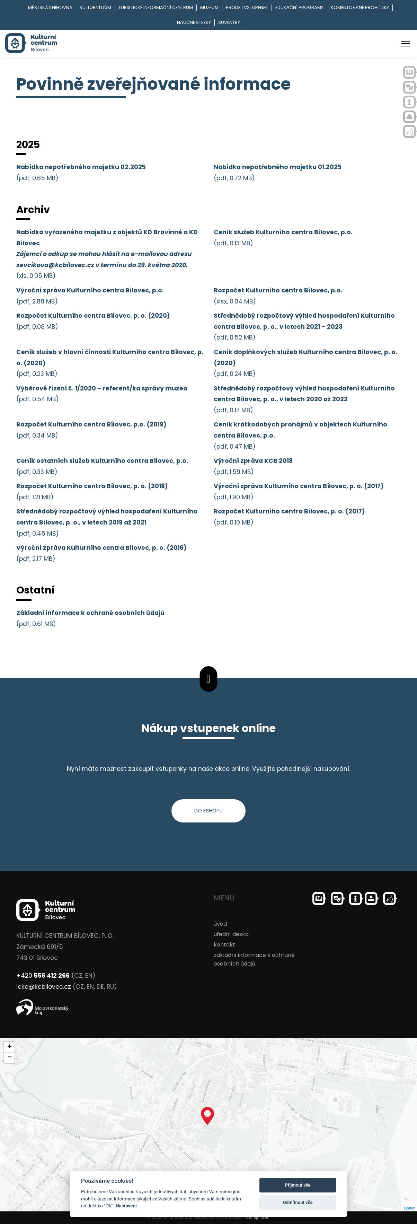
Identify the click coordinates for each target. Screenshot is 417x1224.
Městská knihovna (50, 7)
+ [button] (9, 1047)
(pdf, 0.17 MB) (304, 399)
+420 (43, 975)
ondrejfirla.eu (257, 1217)
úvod (220, 924)
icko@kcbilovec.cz (43, 987)
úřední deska (231, 934)
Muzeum (209, 7)
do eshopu (208, 810)
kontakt (224, 945)
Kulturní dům (95, 7)
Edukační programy (299, 7)
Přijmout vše (298, 1185)
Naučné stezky (194, 22)
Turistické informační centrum (155, 7)
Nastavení (126, 1205)
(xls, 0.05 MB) (107, 254)
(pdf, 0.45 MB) (106, 522)
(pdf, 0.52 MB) (304, 326)
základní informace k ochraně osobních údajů (254, 959)
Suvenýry (229, 22)
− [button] (9, 1058)
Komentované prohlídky (360, 7)
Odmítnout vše (298, 1202)
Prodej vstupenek (247, 7)
